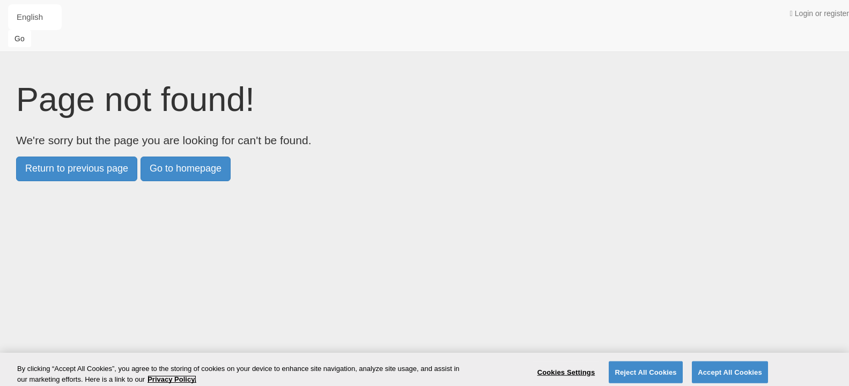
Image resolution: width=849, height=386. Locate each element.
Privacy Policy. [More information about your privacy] (171, 381)
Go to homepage (186, 168)
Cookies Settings (566, 374)
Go (19, 38)
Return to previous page (76, 168)
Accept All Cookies (730, 374)
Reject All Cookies (645, 374)
